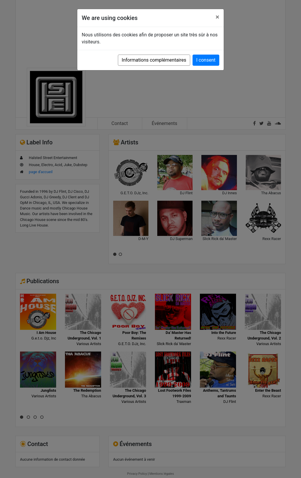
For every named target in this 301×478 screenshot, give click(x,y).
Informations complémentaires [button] (154, 60)
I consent (205, 60)
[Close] (217, 17)
